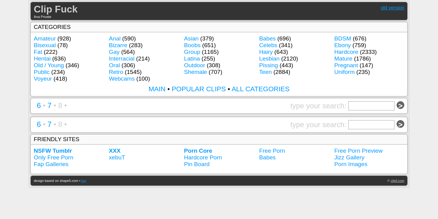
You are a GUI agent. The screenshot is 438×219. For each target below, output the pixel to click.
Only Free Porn (53, 157)
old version (392, 7)
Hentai (42, 58)
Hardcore (346, 52)
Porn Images (350, 164)
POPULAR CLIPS (199, 89)
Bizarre (118, 45)
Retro (116, 72)
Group (192, 52)
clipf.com (397, 180)
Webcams (122, 78)
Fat (38, 52)
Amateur (45, 38)
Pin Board (197, 164)
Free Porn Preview (358, 151)
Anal (114, 38)
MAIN (156, 89)
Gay (114, 52)
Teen (265, 72)
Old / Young (49, 65)
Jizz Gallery (349, 157)
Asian (191, 38)
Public (42, 72)
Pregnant (346, 65)
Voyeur (43, 78)
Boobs (192, 45)
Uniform (344, 72)
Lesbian (269, 58)
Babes (267, 38)
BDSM (342, 38)
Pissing (268, 65)
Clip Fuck (56, 9)
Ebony (342, 45)
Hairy (266, 52)
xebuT (117, 157)
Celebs (268, 45)
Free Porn (272, 151)
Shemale (195, 72)
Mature (343, 58)
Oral (114, 65)
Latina (192, 58)
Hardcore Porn (203, 157)
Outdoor (194, 65)
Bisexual (45, 45)
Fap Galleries (51, 164)
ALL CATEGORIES (260, 89)
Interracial (121, 58)
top (83, 180)
